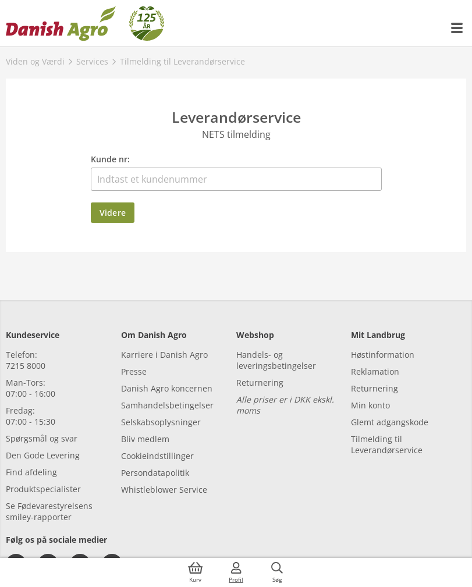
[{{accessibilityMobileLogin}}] (236, 572)
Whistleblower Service (164, 489)
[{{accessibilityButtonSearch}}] (277, 572)
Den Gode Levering (43, 455)
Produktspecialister (43, 488)
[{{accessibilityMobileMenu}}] (457, 28)
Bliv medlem (145, 438)
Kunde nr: (110, 159)
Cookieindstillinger (157, 455)
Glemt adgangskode (389, 422)
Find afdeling (31, 472)
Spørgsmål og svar (41, 438)
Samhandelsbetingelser (167, 405)
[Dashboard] (85, 23)
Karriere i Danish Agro (164, 354)
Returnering (259, 382)
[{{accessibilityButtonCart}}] (195, 572)
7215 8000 (25, 365)
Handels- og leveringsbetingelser (276, 360)
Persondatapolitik (155, 472)
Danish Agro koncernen (166, 388)
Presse (134, 371)
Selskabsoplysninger (161, 422)
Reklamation (375, 371)
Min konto (370, 405)
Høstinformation (382, 354)
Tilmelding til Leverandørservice (387, 444)
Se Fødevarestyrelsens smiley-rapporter (49, 511)
